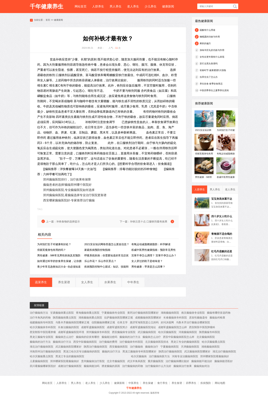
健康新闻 (168, 6)
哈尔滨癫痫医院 (167, 332)
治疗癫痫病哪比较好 (177, 361)
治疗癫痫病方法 (39, 312)
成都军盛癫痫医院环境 (71, 332)
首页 (48, 20)
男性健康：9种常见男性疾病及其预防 (58, 255)
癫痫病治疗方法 (62, 341)
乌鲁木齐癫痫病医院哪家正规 (72, 322)
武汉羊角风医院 (136, 361)
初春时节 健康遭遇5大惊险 (213, 70)
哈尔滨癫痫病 (139, 356)
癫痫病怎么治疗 (64, 336)
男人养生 (116, 6)
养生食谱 (177, 382)
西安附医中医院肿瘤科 (202, 327)
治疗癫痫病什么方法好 (158, 366)
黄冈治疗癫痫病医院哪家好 (143, 312)
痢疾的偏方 (205, 43)
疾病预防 (205, 382)
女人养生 (87, 282)
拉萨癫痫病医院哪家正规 (118, 317)
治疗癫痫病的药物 (132, 366)
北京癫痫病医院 (206, 336)
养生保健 (148, 382)
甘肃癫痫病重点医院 (62, 312)
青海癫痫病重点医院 (87, 312)
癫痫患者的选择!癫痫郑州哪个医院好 (67, 184)
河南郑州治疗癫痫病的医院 (45, 351)
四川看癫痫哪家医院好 (43, 366)
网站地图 (220, 382)
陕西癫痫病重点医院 (64, 317)
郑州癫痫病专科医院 (98, 332)
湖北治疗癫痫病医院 (41, 346)
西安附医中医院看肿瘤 (43, 332)
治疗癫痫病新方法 (159, 356)
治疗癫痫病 (136, 346)
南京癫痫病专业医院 (193, 312)
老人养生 (133, 6)
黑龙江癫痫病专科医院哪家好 (139, 351)
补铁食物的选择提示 (68, 221)
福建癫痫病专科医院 (41, 322)
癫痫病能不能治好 (201, 361)
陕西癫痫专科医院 (209, 332)
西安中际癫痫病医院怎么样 (178, 336)
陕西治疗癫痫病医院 (95, 346)
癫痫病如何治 (202, 366)
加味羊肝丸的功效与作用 (212, 50)
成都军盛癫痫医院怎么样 (172, 327)
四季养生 (191, 382)
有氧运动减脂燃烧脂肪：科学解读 (150, 244)
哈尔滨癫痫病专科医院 (43, 327)
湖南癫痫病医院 (170, 312)
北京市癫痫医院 (116, 361)
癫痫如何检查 (217, 317)
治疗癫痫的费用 (108, 341)
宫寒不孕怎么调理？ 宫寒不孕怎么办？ (153, 255)
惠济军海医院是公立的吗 (144, 322)
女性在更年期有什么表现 (212, 57)
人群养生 (98, 6)
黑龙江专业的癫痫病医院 (185, 341)
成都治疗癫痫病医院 (70, 366)
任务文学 (122, 322)
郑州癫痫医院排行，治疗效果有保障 (67, 179)
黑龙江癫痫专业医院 (41, 336)
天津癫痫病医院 (190, 346)
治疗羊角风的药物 (40, 317)
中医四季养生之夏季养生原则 (214, 90)
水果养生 (110, 282)
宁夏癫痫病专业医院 (113, 312)
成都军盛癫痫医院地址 (143, 327)
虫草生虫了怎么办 (209, 77)
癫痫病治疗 (151, 346)
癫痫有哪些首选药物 (218, 312)
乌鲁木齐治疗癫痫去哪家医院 (193, 322)
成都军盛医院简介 (117, 327)
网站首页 (81, 6)
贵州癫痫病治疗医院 (93, 361)
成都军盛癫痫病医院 (93, 327)
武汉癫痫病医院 (147, 332)
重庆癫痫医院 (155, 361)
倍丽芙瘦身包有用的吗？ (51, 249)
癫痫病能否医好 (223, 361)
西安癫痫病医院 (118, 346)
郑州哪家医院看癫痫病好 (214, 356)
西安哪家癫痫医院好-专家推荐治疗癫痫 (69, 200)
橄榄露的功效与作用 (210, 36)
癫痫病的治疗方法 (129, 336)
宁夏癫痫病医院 (169, 346)
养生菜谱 (64, 282)
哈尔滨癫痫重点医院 (213, 341)
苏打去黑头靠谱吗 (209, 63)
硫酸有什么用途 (207, 30)
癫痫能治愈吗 (109, 336)
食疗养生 (162, 382)
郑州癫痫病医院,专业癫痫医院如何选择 (69, 189)
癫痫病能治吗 (91, 366)
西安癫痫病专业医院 (123, 332)
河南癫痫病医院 (188, 332)
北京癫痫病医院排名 (157, 341)
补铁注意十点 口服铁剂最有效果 (148, 221)
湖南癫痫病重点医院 (90, 317)
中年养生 (133, 282)
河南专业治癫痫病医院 (185, 356)
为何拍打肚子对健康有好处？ (54, 244)
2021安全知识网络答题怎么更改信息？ (106, 244)
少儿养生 (151, 6)
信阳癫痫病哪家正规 (103, 322)
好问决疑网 (167, 322)
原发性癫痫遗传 (198, 317)
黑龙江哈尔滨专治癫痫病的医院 (81, 351)
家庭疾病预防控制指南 (97, 249)
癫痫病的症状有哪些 (87, 336)
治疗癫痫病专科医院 (131, 341)
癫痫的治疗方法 (111, 351)
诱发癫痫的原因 (111, 366)
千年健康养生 (46, 6)
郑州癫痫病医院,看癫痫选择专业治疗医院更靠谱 (74, 195)
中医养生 (133, 382)
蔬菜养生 (41, 282)
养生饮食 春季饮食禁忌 (211, 83)
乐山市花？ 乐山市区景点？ (100, 261)
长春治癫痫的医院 (68, 327)
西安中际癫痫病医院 (85, 341)
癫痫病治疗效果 (182, 366)
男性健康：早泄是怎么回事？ (148, 266)
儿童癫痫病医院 (39, 361)
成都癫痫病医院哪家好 (148, 317)
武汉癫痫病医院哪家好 (68, 346)
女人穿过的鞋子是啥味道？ (147, 261)
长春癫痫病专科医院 (175, 317)
